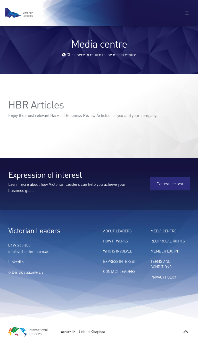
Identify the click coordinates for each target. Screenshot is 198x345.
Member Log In (164, 251)
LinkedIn (15, 261)
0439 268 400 (19, 245)
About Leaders (117, 231)
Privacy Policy (164, 277)
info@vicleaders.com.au (29, 251)
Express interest (176, 180)
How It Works (115, 241)
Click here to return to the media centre (99, 54)
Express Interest (119, 261)
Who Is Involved (118, 251)
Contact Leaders (119, 271)
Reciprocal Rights (168, 241)
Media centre (164, 231)
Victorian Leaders (34, 230)
